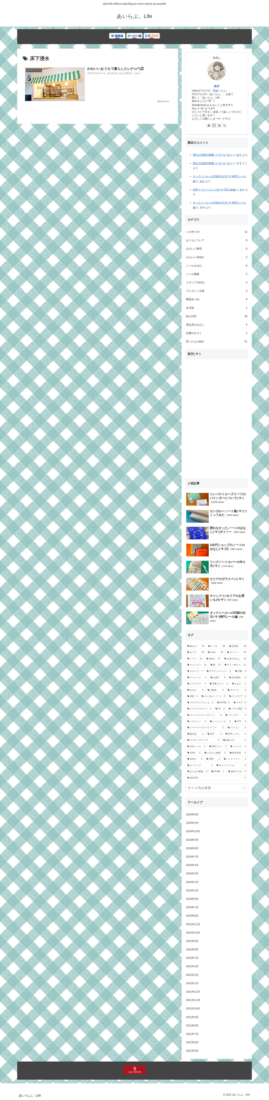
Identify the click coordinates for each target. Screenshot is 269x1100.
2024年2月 (192, 882)
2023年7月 (192, 907)
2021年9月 (192, 1017)
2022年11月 (193, 924)
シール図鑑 (216, 274)
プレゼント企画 (216, 291)
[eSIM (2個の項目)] (194, 753)
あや (216, 85)
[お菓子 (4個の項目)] (218, 677)
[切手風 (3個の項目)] (223, 703)
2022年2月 (192, 974)
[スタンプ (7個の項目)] (195, 671)
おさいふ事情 (216, 248)
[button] (244, 788)
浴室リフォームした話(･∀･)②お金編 (214, 189)
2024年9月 (192, 839)
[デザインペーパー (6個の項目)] (219, 671)
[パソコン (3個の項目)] (237, 728)
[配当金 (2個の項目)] (195, 734)
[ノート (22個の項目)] (195, 659)
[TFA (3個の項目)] (240, 721)
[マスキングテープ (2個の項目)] (203, 740)
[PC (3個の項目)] (220, 709)
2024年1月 (192, 890)
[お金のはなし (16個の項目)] (235, 659)
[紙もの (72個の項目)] (196, 646)
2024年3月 (192, 873)
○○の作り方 (216, 232)
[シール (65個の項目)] (217, 646)
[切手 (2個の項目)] (214, 734)
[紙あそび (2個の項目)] (235, 740)
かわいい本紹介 (216, 257)
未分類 (216, 308)
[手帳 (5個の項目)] (241, 671)
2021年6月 (192, 1042)
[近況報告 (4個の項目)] (238, 677)
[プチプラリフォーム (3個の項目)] (200, 703)
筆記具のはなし (216, 324)
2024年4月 (192, 865)
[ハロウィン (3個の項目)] (197, 721)
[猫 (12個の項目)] (215, 665)
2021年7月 (192, 1033)
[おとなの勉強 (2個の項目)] (197, 771)
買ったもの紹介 (216, 341)
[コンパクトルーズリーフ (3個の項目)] (204, 715)
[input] (216, 788)
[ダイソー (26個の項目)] (236, 652)
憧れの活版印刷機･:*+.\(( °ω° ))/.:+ (213, 154)
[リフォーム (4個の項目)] (197, 677)
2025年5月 (192, 814)
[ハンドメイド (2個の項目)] (235, 759)
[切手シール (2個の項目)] (236, 734)
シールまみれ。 (216, 265)
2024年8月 (192, 848)
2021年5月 (192, 1050)
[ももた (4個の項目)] (239, 684)
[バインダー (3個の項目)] (236, 715)
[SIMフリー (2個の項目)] (218, 746)
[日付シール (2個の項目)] (196, 746)
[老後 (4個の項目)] (192, 696)
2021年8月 (192, 1025)
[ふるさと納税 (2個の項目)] (215, 753)
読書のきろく (216, 333)
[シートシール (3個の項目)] (220, 721)
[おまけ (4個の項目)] (195, 690)
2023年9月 (192, 898)
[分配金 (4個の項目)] (215, 690)
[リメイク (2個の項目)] (238, 746)
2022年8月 (192, 949)
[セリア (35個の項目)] (196, 652)
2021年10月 (193, 1008)
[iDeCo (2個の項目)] (195, 759)
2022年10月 (193, 932)
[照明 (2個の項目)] (213, 759)
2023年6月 (192, 915)
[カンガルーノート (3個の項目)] (213, 696)
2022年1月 (192, 983)
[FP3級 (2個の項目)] (218, 771)
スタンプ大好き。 (216, 282)
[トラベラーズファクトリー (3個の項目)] (205, 728)
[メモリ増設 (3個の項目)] (237, 709)
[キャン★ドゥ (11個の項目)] (235, 665)
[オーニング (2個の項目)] (200, 765)
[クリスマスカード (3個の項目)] (199, 709)
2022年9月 (192, 941)
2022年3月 (192, 966)
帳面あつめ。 (216, 299)
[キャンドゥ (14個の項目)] (197, 665)
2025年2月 (192, 822)
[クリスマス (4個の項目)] (196, 684)
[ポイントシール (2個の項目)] (231, 765)
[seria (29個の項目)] (215, 652)
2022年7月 (192, 957)
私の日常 (216, 316)
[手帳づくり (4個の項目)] (219, 684)
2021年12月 (193, 991)
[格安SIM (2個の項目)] (238, 753)
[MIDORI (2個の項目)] (217, 778)
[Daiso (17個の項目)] (213, 659)
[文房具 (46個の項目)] (238, 646)
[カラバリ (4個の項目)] (237, 690)
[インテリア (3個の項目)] (238, 696)
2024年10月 (193, 831)
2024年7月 (192, 856)
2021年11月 (193, 1000)
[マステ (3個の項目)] (240, 703)
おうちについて (216, 240)
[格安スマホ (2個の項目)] (237, 771)
